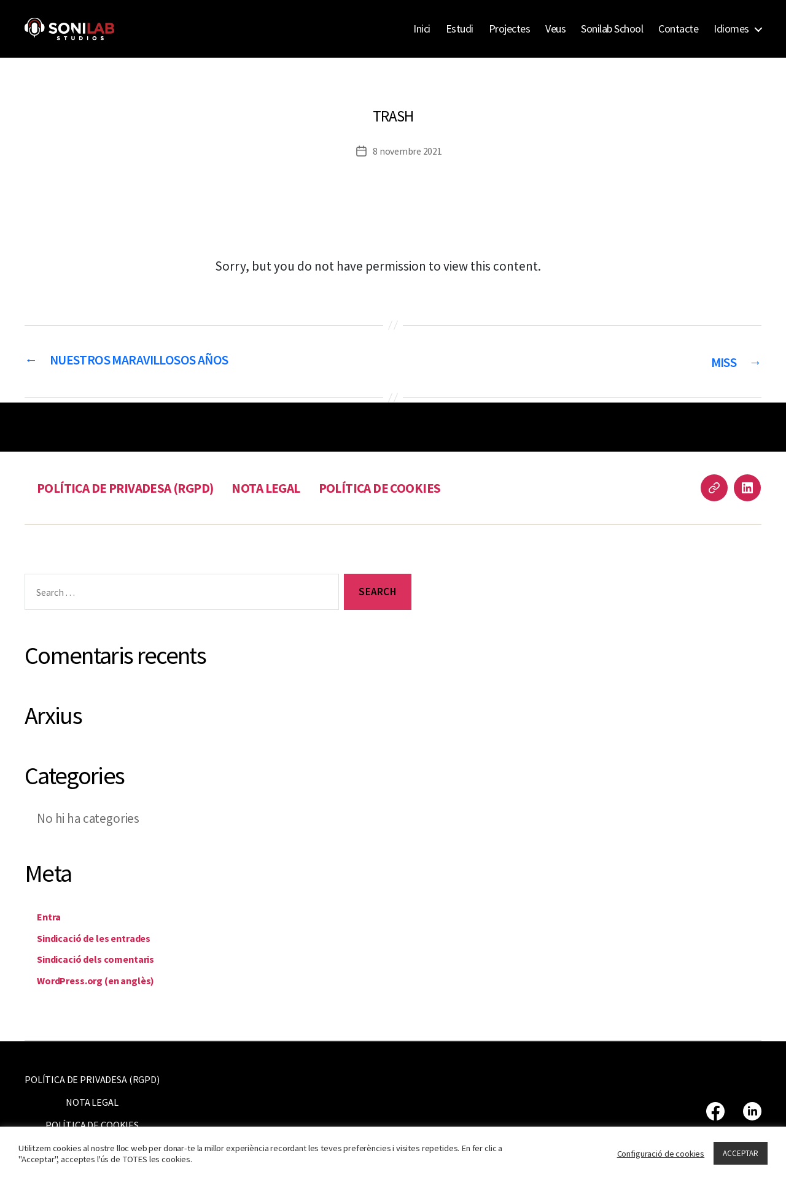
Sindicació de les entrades (109, 936)
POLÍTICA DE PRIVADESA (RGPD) (134, 487)
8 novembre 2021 (407, 151)
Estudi (459, 29)
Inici (421, 29)
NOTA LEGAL (287, 487)
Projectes (510, 29)
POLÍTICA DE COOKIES (410, 487)
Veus (555, 29)
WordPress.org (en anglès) (110, 979)
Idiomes (731, 29)
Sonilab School (612, 29)
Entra (52, 916)
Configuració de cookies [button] (661, 1153)
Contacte (678, 29)
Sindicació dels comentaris (111, 958)
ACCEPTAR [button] (740, 1153)
